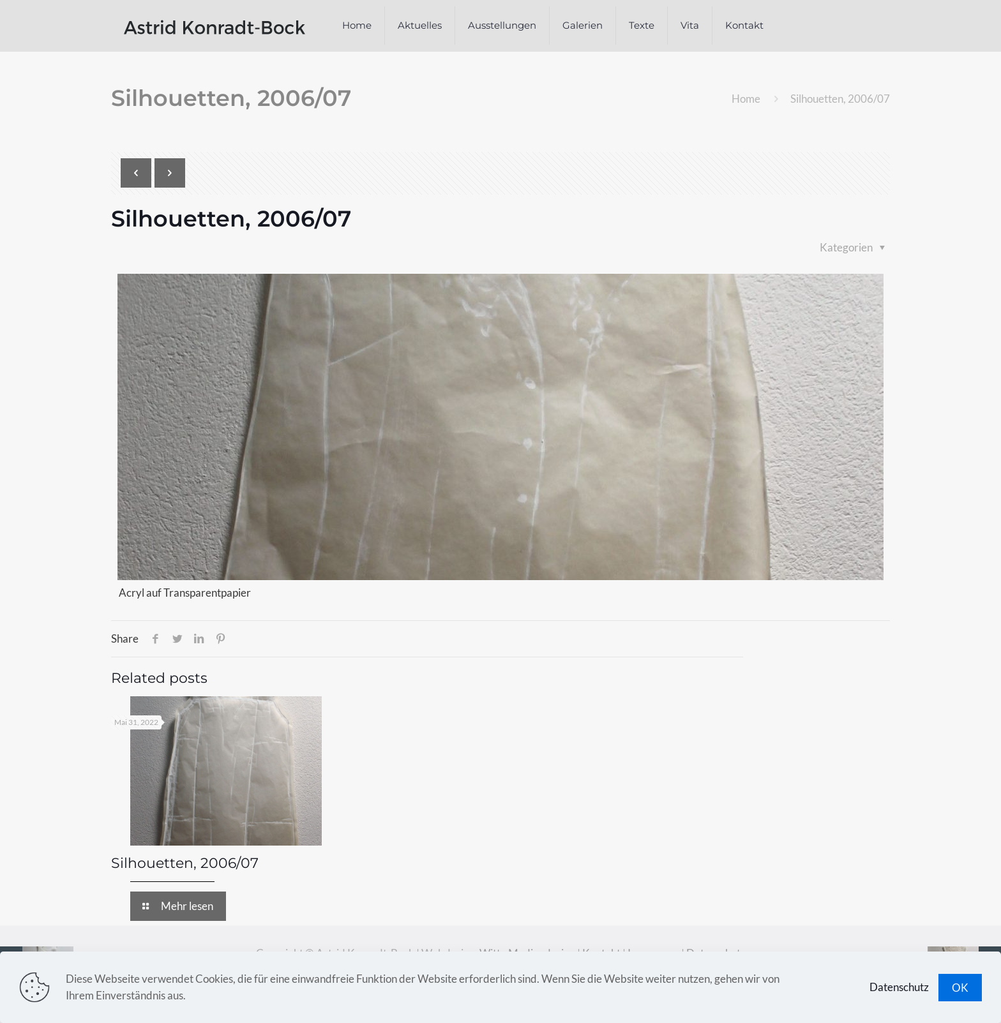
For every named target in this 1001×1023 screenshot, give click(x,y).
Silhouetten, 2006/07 (185, 863)
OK (960, 987)
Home (746, 98)
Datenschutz (899, 987)
